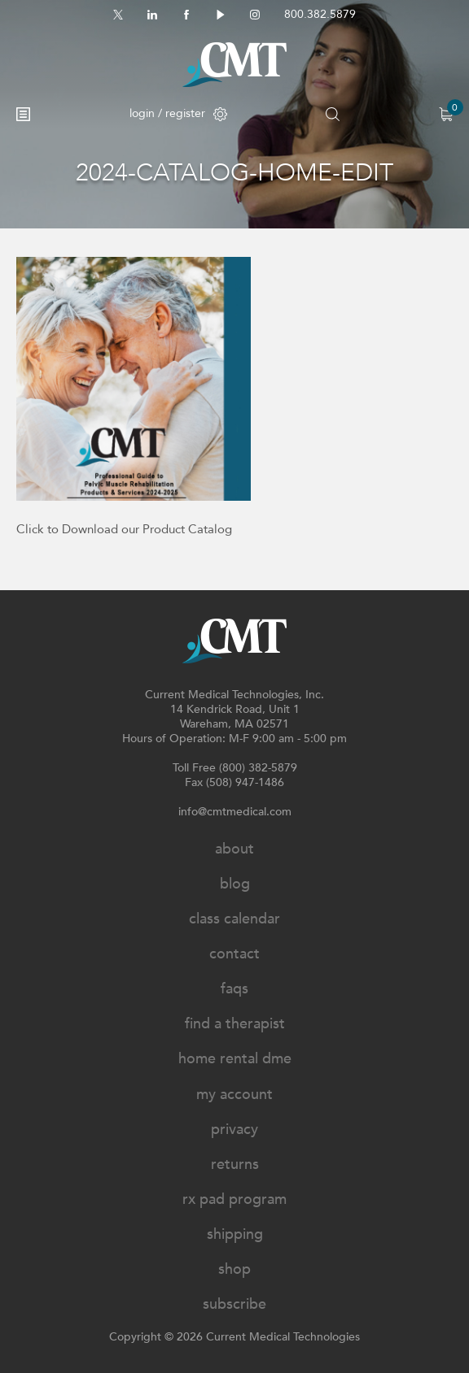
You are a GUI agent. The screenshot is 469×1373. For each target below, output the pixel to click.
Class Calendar (234, 919)
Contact (234, 954)
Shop (234, 1269)
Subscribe (234, 1304)
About (234, 849)
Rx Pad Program (234, 1199)
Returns (235, 1164)
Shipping (235, 1234)
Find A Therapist (235, 1024)
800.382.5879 (320, 14)
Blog (235, 884)
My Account (234, 1094)
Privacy (234, 1129)
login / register (178, 113)
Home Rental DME (234, 1059)
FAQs (234, 989)
